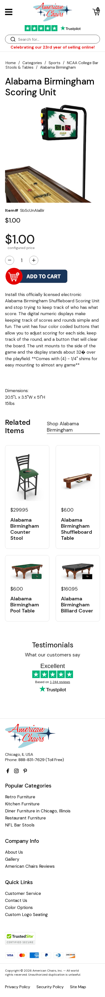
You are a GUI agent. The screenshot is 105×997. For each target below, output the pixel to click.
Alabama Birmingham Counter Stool (24, 529)
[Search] (57, 39)
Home (11, 62)
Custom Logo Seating (26, 914)
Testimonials (52, 645)
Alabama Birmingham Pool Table (24, 605)
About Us (14, 852)
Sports (54, 62)
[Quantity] (21, 260)
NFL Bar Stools (19, 825)
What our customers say (52, 655)
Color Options (19, 907)
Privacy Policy (17, 986)
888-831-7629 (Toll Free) (41, 759)
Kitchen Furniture (22, 804)
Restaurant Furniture (25, 818)
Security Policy (50, 986)
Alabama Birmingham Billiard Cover (77, 605)
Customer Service (23, 893)
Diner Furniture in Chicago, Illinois (38, 811)
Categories (32, 62)
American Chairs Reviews (30, 866)
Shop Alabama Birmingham (63, 427)
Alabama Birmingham (58, 67)
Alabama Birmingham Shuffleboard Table (76, 529)
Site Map (78, 986)
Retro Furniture (20, 797)
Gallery (12, 859)
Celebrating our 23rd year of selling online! (53, 47)
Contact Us (16, 900)
